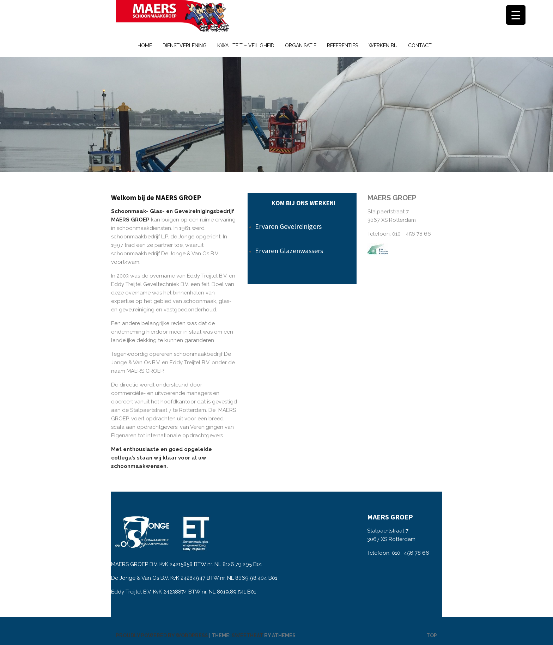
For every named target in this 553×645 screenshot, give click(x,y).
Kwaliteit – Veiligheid (245, 45)
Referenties (342, 45)
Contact (420, 45)
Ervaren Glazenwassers (289, 250)
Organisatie (300, 45)
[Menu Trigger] (515, 15)
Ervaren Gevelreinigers (288, 226)
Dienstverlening (185, 45)
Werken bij (383, 45)
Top (431, 635)
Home (145, 45)
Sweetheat (247, 635)
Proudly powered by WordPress (162, 635)
